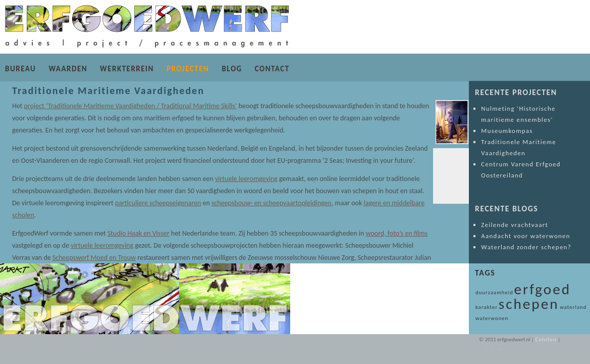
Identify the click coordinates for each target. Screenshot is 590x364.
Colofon (545, 339)
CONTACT (272, 68)
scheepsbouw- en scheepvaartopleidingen (262, 203)
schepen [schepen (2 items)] (529, 304)
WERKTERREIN (127, 68)
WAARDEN (67, 68)
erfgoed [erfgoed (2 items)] (542, 289)
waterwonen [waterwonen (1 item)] (491, 318)
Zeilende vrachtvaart (514, 225)
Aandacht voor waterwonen (525, 236)
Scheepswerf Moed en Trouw (74, 257)
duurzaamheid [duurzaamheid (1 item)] (494, 292)
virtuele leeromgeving (246, 178)
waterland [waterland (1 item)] (573, 307)
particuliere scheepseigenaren (148, 203)
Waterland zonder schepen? (526, 247)
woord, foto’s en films (397, 233)
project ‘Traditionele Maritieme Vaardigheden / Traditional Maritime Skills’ (130, 106)
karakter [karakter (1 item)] (486, 307)
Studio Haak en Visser (139, 233)
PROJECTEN (188, 68)
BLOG (232, 68)
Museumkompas (506, 130)
